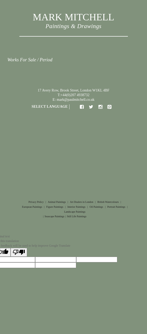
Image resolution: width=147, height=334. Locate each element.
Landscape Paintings (74, 211)
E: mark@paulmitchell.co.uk (74, 100)
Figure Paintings (54, 206)
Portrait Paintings (116, 206)
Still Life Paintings (77, 216)
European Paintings (32, 206)
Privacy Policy (36, 202)
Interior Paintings (76, 206)
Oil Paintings (96, 206)
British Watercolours (108, 202)
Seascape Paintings (54, 216)
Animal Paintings (57, 202)
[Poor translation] (19, 252)
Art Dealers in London (81, 202)
